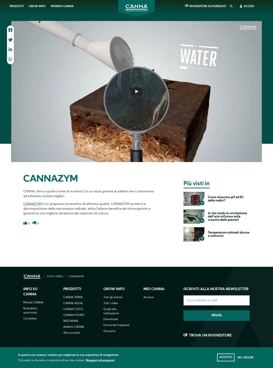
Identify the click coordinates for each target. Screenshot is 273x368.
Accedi (249, 6)
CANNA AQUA (73, 303)
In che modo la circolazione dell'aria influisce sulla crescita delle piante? (227, 217)
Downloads (110, 319)
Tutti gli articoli (112, 297)
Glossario (109, 331)
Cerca (231, 6)
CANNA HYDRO (73, 315)
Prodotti (17, 6)
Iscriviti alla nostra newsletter (216, 289)
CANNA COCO (73, 309)
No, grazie (245, 358)
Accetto (225, 358)
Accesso (148, 297)
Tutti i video (110, 303)
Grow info (113, 289)
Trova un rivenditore (210, 335)
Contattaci (30, 318)
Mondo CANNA (62, 6)
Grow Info (37, 6)
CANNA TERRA (73, 297)
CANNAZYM (32, 204)
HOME (32, 276)
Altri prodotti (71, 333)
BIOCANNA (70, 321)
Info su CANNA (30, 292)
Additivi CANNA (73, 327)
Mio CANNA (154, 289)
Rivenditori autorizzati (207, 6)
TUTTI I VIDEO (55, 276)
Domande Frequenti (116, 325)
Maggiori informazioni (100, 362)
